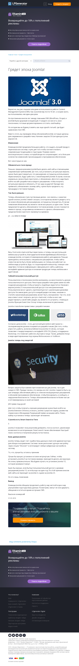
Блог (10, 598)
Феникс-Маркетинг (27, 642)
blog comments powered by (23, 542)
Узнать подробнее (39, 44)
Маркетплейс (13, 626)
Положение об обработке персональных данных (41, 599)
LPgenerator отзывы (15, 607)
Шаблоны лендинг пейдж (17, 618)
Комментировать (28, 520)
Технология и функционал (17, 615)
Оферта (35, 606)
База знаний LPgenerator (17, 604)
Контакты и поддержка (40, 603)
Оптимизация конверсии (40, 621)
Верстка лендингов (39, 615)
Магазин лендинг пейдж (16, 621)
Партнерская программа (17, 623)
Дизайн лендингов (38, 618)
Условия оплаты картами (16, 661)
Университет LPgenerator (17, 601)
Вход (50, 4)
